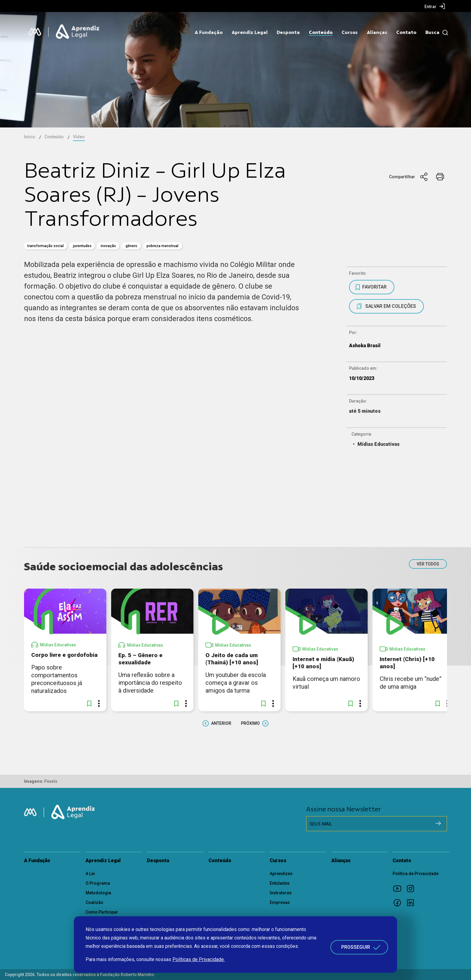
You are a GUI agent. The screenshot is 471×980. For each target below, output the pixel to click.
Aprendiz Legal (250, 32)
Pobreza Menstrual (162, 246)
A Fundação (209, 32)
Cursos (350, 32)
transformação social (45, 246)
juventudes (82, 246)
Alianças (377, 32)
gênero (131, 246)
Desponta (288, 32)
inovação (108, 246)
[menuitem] (434, 6)
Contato (406, 32)
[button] (89, 703)
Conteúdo (321, 32)
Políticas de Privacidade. (198, 959)
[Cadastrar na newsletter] (438, 823)
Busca (432, 32)
